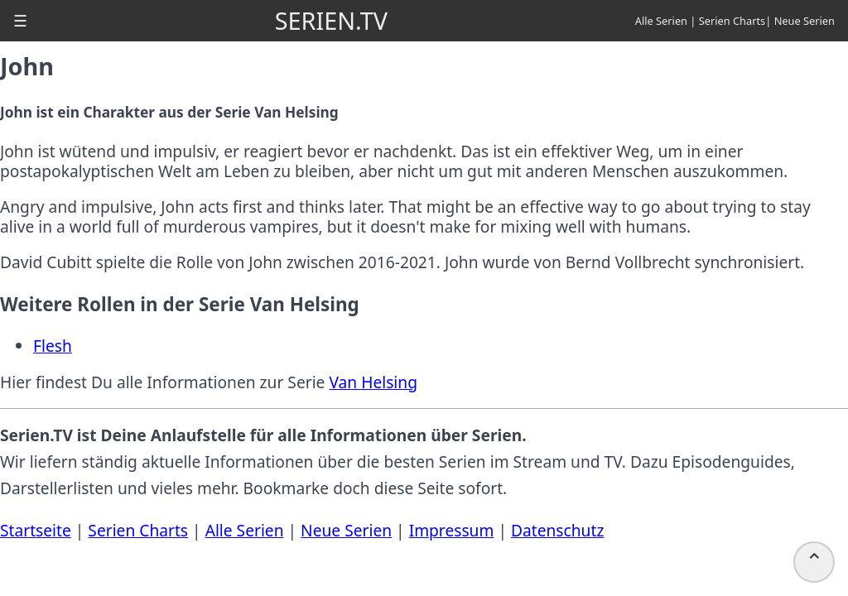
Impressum (451, 530)
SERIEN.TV (331, 20)
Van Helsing (373, 382)
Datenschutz (557, 530)
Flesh (52, 345)
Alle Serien (661, 20)
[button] (20, 21)
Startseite (35, 530)
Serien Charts (732, 20)
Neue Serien (804, 20)
